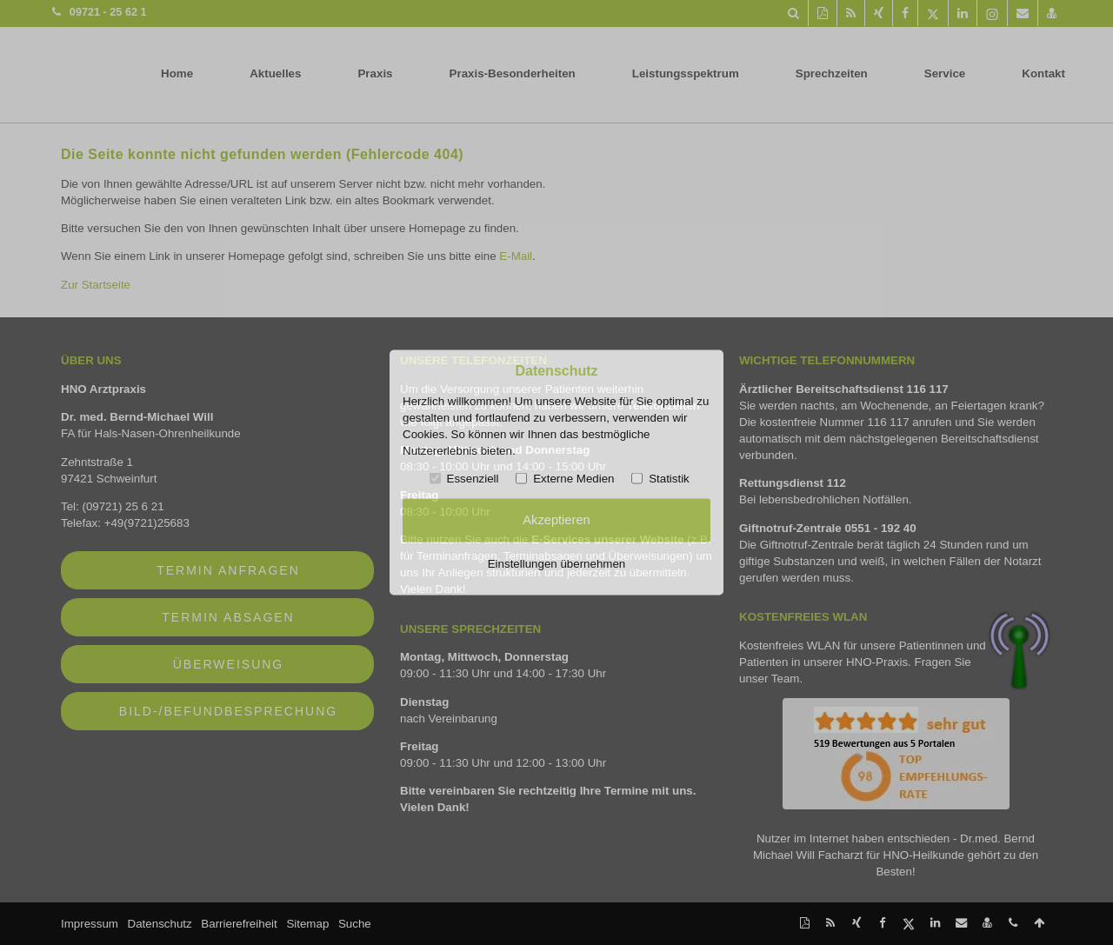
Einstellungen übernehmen (557, 563)
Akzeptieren (556, 520)
